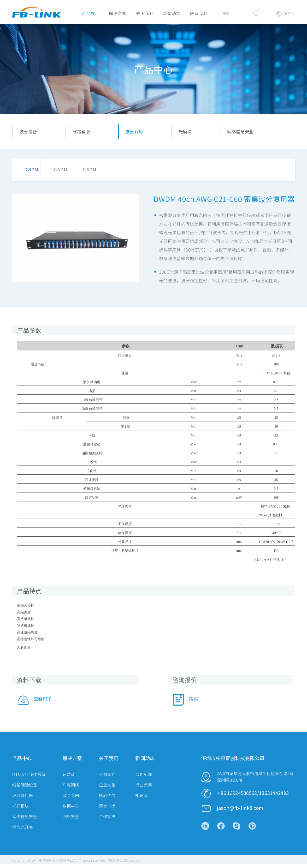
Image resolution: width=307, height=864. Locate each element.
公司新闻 (143, 780)
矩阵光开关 (22, 833)
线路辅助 (81, 131)
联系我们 (198, 13)
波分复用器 (22, 801)
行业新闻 (143, 791)
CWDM (60, 169)
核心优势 (107, 801)
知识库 (141, 801)
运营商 (69, 780)
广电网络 (71, 791)
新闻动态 (171, 13)
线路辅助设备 (24, 791)
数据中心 (71, 812)
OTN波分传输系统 (29, 780)
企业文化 (107, 791)
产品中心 (22, 763)
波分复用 (134, 131)
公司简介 (107, 780)
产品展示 (90, 13)
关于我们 (144, 13)
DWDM (31, 169)
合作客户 (107, 822)
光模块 (185, 131)
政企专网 (71, 801)
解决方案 (117, 13)
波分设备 (28, 131)
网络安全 (71, 822)
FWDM (89, 169)
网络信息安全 (240, 131)
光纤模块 (20, 812)
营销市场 (107, 812)
